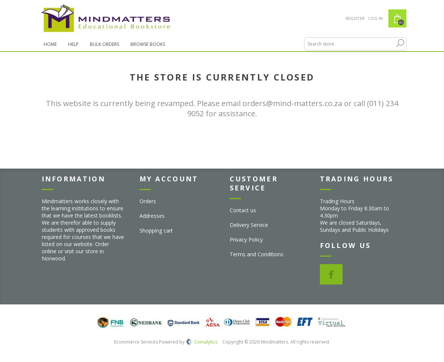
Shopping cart (156, 230)
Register (355, 18)
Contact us (243, 210)
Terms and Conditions (256, 254)
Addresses (152, 215)
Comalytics (201, 342)
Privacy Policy (246, 239)
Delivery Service (249, 224)
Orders (147, 201)
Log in (375, 18)
